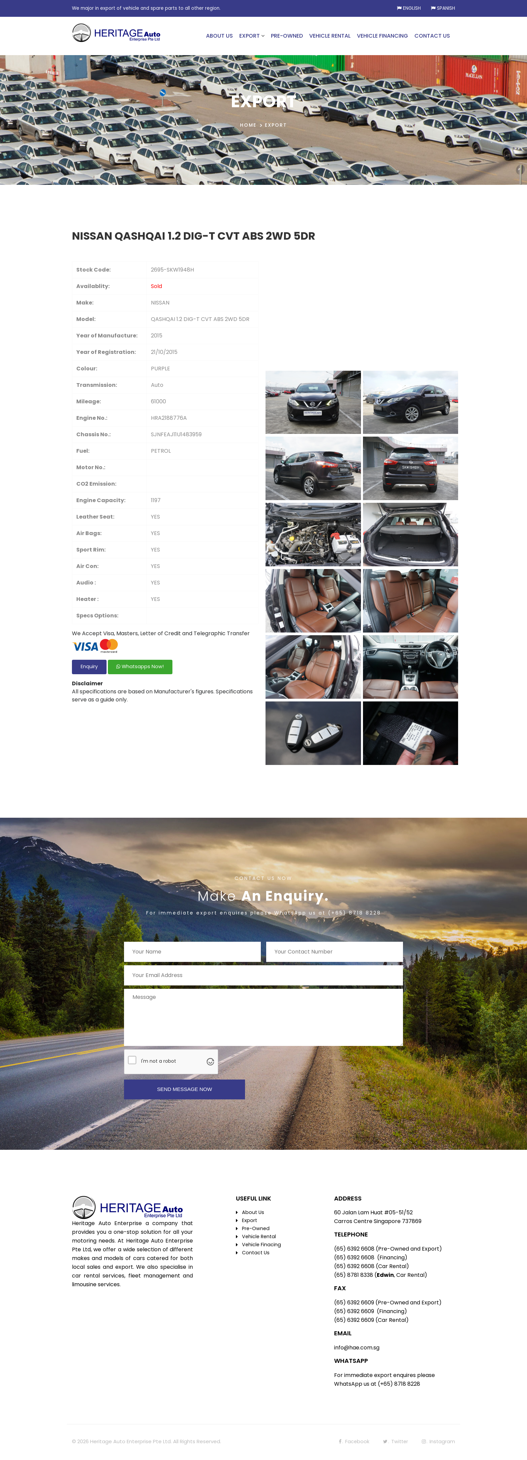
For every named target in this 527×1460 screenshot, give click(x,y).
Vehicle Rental (260, 1237)
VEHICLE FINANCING (382, 36)
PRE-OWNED (287, 36)
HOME (248, 125)
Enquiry (91, 668)
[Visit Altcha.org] (210, 1061)
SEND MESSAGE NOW (184, 1090)
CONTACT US (432, 36)
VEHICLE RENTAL (330, 36)
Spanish (446, 8)
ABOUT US (219, 36)
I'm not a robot (158, 1061)
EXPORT (249, 36)
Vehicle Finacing (262, 1245)
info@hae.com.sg (356, 1348)
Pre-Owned (256, 1229)
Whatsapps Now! (148, 668)
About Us (253, 1213)
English (412, 8)
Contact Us (256, 1253)
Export (249, 1221)
